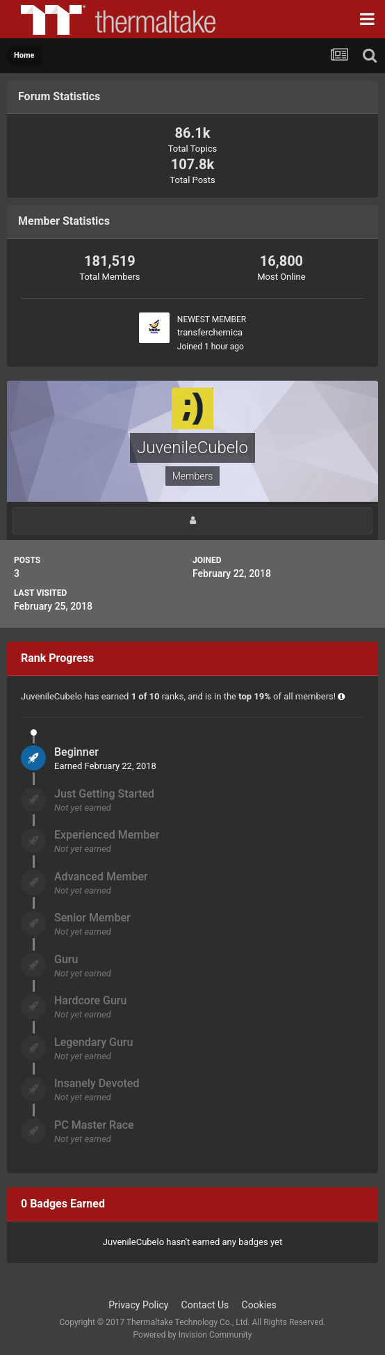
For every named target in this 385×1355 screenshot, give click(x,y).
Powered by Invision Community (192, 1335)
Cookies (259, 1304)
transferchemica (210, 332)
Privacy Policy (138, 1304)
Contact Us (205, 1304)
